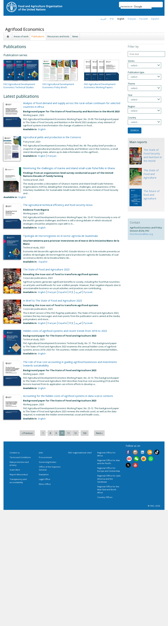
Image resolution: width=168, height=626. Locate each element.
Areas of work (21, 36)
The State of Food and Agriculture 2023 (46, 269)
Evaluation (44, 474)
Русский (143, 18)
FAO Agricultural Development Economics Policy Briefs (58, 86)
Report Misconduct (19, 474)
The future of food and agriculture (151, 194)
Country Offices (104, 497)
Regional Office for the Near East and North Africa (108, 489)
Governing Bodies (47, 462)
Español (155, 18)
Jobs (41, 452)
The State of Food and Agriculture (151, 173)
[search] (136, 7)
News (75, 36)
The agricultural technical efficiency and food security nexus (58, 205)
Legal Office (44, 479)
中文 (112, 18)
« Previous (27, 433)
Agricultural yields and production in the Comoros (52, 137)
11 (68, 433)
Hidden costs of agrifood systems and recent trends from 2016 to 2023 (65, 331)
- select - (134, 65)
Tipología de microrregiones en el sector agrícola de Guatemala (60, 236)
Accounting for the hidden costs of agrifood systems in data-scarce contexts (68, 396)
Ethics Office (45, 484)
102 (84, 433)
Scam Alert (15, 469)
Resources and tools (58, 36)
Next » (99, 433)
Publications (37, 36)
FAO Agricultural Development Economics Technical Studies (19, 86)
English (42, 129)
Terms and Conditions (20, 457)
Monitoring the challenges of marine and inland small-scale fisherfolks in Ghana (69, 168)
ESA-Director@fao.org (141, 234)
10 (62, 432)
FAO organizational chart (80, 452)
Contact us (15, 452)
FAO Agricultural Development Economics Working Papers (99, 86)
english (120, 18)
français (132, 18)
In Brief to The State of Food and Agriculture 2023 (52, 300)
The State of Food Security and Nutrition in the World (153, 155)
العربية (103, 18)
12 (75, 433)
